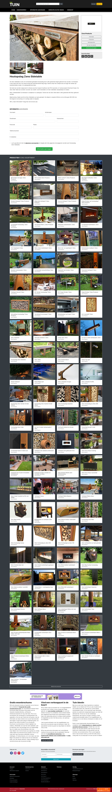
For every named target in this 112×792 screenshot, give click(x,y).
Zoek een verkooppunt (47, 740)
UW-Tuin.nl (43, 774)
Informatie (91, 36)
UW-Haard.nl (44, 770)
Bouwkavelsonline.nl (45, 781)
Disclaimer (12, 778)
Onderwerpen (21, 10)
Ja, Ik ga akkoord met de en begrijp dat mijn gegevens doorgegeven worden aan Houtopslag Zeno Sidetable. (43, 143)
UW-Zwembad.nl (44, 779)
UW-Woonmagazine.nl (45, 778)
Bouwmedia (22, 788)
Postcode (12, 124)
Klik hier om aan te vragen (104, 789)
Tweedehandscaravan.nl (78, 768)
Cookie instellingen (14, 781)
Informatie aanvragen (37, 10)
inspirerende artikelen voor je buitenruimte (53, 735)
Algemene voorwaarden (15, 776)
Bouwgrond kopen (76, 770)
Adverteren (27, 768)
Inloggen (11, 768)
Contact (27, 770)
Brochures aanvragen (91, 47)
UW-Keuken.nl (44, 772)
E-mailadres (13, 137)
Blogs (74, 776)
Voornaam (12, 112)
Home (13, 10)
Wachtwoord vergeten (14, 770)
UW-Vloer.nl (43, 776)
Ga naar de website (91, 45)
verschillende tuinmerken (54, 734)
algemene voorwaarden (32, 143)
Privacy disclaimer (13, 780)
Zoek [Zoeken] (61, 3)
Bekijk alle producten (56, 686)
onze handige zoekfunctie (55, 711)
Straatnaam (13, 118)
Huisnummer (60, 118)
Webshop (70, 10)
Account (94, 4)
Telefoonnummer (14, 130)
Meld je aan (56, 759)
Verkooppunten (91, 42)
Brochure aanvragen (78, 754)
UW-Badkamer (44, 768)
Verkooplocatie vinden (56, 10)
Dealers (74, 778)
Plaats (35, 124)
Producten (91, 39)
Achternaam (48, 112)
